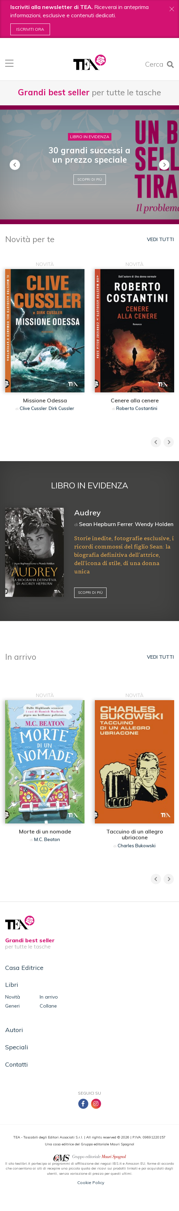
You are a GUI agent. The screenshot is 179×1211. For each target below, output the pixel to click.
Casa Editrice (24, 968)
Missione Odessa (45, 400)
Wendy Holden (154, 524)
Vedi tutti (160, 239)
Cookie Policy (90, 1182)
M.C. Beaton (47, 839)
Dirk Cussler (61, 408)
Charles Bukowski (137, 845)
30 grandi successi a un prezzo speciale (89, 154)
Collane (48, 1006)
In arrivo (49, 997)
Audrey (87, 512)
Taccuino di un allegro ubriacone (134, 834)
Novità (12, 997)
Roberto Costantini (136, 408)
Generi (12, 1006)
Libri (11, 985)
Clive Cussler (33, 408)
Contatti (16, 1064)
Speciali (16, 1047)
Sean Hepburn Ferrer (106, 524)
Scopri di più (89, 179)
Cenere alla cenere (135, 400)
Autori (14, 1030)
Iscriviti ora (30, 29)
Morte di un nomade (45, 831)
